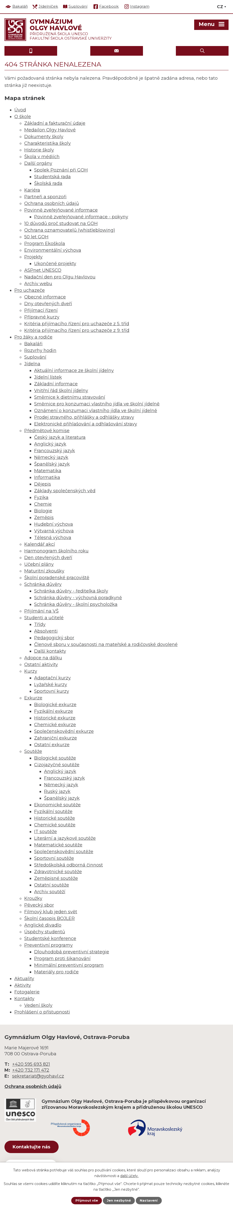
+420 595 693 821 (31, 1064)
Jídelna (32, 364)
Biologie (43, 511)
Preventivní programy (48, 945)
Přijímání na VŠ (41, 611)
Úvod (20, 110)
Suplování (35, 357)
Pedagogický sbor (54, 638)
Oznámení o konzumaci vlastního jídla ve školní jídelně (95, 410)
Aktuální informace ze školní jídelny (74, 370)
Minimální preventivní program (69, 965)
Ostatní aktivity (41, 664)
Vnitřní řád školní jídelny (61, 390)
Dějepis (42, 484)
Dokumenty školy (43, 136)
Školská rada (48, 183)
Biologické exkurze (55, 704)
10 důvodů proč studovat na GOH (61, 223)
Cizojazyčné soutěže (56, 764)
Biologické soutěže (55, 758)
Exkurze (33, 698)
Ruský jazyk (57, 791)
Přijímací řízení (41, 310)
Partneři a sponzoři (45, 196)
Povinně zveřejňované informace (61, 210)
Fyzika (41, 497)
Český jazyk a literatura (60, 437)
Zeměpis (44, 517)
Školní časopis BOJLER (49, 918)
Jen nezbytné (119, 1200)
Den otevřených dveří (48, 557)
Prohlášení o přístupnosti (42, 1012)
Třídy (40, 624)
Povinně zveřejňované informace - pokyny (81, 217)
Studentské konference (50, 938)
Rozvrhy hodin (40, 350)
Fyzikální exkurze (53, 711)
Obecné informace (45, 297)
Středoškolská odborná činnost (68, 865)
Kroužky (33, 898)
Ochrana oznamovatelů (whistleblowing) (69, 230)
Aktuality (24, 978)
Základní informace (56, 384)
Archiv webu (38, 283)
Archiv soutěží (49, 891)
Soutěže (33, 751)
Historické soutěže (54, 818)
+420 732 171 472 (30, 1070)
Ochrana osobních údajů (51, 203)
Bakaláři (33, 343)
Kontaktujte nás (36, 1147)
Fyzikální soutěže (53, 811)
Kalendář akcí (39, 544)
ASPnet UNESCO (42, 270)
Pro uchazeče (29, 290)
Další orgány (38, 163)
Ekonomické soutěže (57, 805)
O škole (22, 116)
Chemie (43, 504)
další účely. (129, 1175)
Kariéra (32, 190)
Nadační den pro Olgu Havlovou (59, 277)
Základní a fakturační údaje (54, 123)
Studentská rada (52, 176)
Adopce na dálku (43, 658)
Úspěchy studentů (44, 932)
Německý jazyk (51, 457)
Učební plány (39, 564)
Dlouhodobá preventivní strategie (71, 952)
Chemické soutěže (54, 825)
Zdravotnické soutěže (58, 871)
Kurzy (30, 671)
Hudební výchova (53, 524)
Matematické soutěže (58, 845)
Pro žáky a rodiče (33, 337)
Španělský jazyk (52, 464)
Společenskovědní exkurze (64, 731)
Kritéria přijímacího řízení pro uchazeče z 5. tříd (76, 323)
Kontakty (24, 998)
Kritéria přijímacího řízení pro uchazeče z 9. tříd (76, 330)
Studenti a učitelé (44, 617)
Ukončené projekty (55, 263)
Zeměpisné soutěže (56, 878)
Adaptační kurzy (52, 678)
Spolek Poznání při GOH (61, 170)
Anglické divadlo (42, 925)
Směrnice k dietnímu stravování (69, 397)
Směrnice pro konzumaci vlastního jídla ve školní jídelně (97, 404)
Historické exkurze (54, 718)
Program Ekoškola (44, 243)
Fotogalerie (27, 992)
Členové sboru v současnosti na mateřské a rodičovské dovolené (106, 644)
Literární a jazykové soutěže (65, 838)
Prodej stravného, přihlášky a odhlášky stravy (84, 417)
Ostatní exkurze (52, 744)
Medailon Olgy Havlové (50, 130)
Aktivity (22, 985)
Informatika (47, 477)
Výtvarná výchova (54, 531)
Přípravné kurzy (41, 317)
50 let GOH (36, 237)
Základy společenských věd (64, 490)
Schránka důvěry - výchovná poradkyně (78, 597)
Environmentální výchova (52, 250)
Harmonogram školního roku (56, 551)
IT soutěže (45, 831)
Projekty (33, 257)
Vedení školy (38, 1005)
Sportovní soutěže (54, 858)
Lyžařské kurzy (50, 684)
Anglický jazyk (50, 444)
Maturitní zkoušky (44, 571)
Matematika (47, 470)
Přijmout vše (85, 1200)
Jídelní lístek (48, 377)
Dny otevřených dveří (48, 303)
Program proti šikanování (62, 958)
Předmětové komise (47, 430)
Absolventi (46, 631)
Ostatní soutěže (51, 885)
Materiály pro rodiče (56, 972)
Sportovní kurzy (51, 691)
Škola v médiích (42, 156)
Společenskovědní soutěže (63, 851)
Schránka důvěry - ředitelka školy (71, 591)
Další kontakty (50, 651)
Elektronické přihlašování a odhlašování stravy (85, 424)
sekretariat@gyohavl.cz (38, 1076)
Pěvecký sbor (39, 905)
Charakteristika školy (47, 143)
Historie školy (39, 150)
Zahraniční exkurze (55, 738)
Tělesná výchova (52, 537)
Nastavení (150, 1200)
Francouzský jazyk (54, 450)
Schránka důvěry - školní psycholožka (75, 604)
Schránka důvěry (43, 584)
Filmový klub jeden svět (50, 911)
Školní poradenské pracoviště (56, 577)
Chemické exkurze (55, 724)
